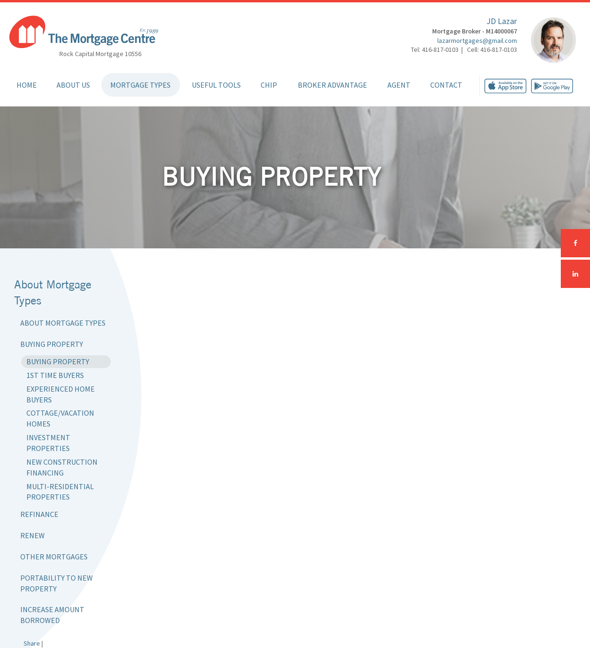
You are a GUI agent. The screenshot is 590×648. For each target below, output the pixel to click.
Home (26, 85)
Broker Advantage (332, 85)
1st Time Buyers (55, 375)
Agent (398, 85)
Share (32, 643)
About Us (73, 85)
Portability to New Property (56, 583)
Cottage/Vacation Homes (60, 418)
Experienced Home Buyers (60, 394)
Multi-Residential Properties (60, 492)
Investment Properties (48, 443)
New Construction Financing (62, 467)
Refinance (39, 514)
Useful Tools (216, 85)
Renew (32, 535)
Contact (446, 85)
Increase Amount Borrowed (52, 615)
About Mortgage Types (63, 323)
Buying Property (51, 344)
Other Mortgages (54, 556)
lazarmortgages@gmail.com (477, 40)
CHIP (269, 85)
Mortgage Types (140, 85)
